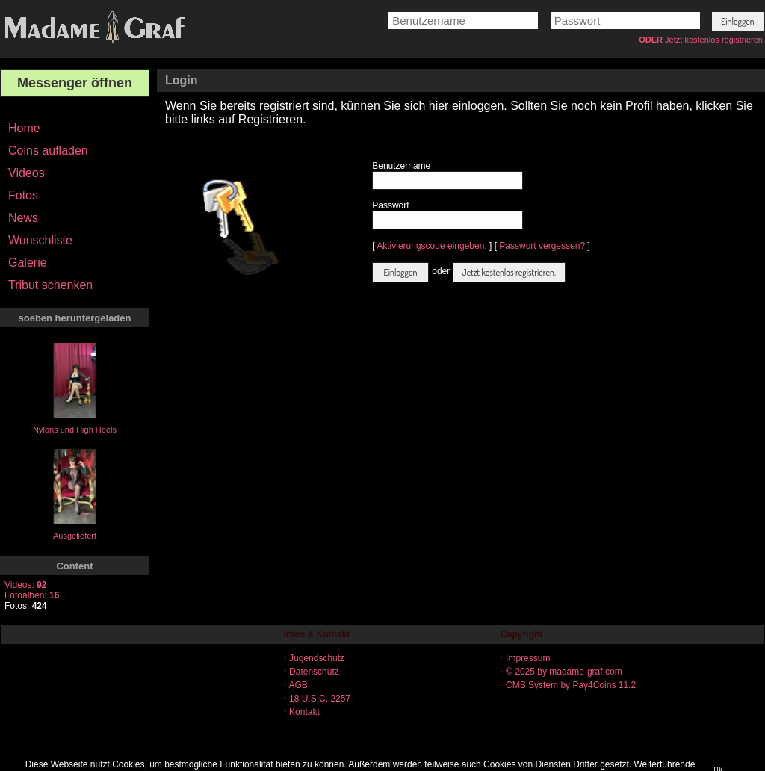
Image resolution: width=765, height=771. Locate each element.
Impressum (528, 658)
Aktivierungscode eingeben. (431, 246)
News (23, 217)
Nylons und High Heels (75, 429)
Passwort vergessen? (542, 246)
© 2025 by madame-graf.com (564, 671)
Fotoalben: (31, 595)
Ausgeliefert (74, 535)
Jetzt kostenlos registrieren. (715, 39)
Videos (26, 173)
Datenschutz (314, 671)
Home (24, 128)
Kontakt (304, 712)
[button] (737, 21)
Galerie (27, 262)
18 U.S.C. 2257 (319, 698)
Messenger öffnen (74, 82)
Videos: (25, 585)
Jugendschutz (316, 658)
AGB (297, 685)
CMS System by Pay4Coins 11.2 (571, 685)
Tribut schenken (50, 285)
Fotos (23, 195)
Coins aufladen (48, 150)
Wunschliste (40, 240)
